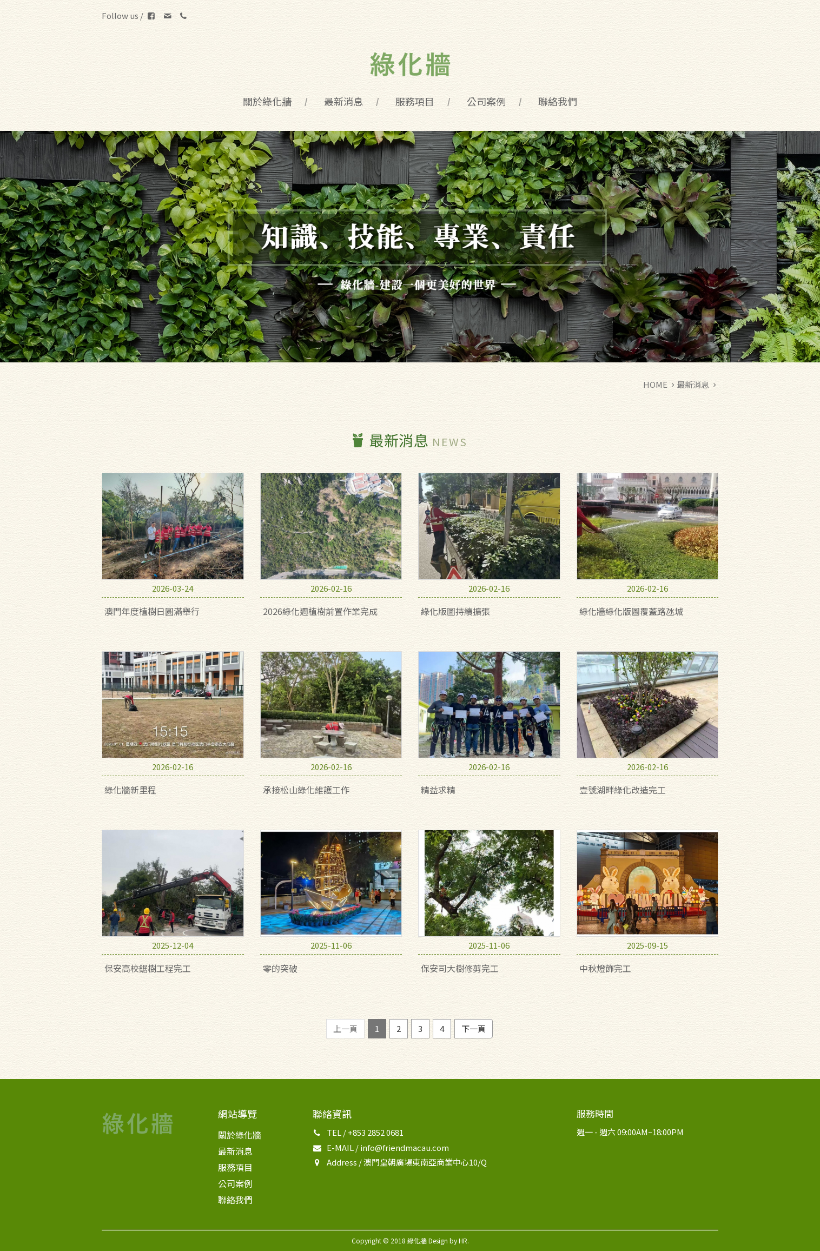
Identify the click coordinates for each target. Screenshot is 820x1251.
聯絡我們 (557, 101)
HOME (655, 384)
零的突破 (280, 968)
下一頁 (473, 1028)
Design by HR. (448, 1240)
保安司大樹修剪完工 (460, 968)
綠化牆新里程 (130, 789)
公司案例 (486, 101)
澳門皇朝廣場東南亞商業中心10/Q (425, 1162)
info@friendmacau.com (404, 1147)
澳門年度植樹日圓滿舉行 (152, 611)
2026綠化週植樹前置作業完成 (320, 611)
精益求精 (438, 789)
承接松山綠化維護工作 (306, 789)
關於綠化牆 (267, 101)
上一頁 (345, 1028)
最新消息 (343, 101)
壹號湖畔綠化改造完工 (622, 789)
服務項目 (414, 101)
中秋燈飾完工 (605, 968)
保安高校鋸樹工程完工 (147, 968)
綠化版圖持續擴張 (455, 611)
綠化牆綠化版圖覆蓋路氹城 (631, 611)
